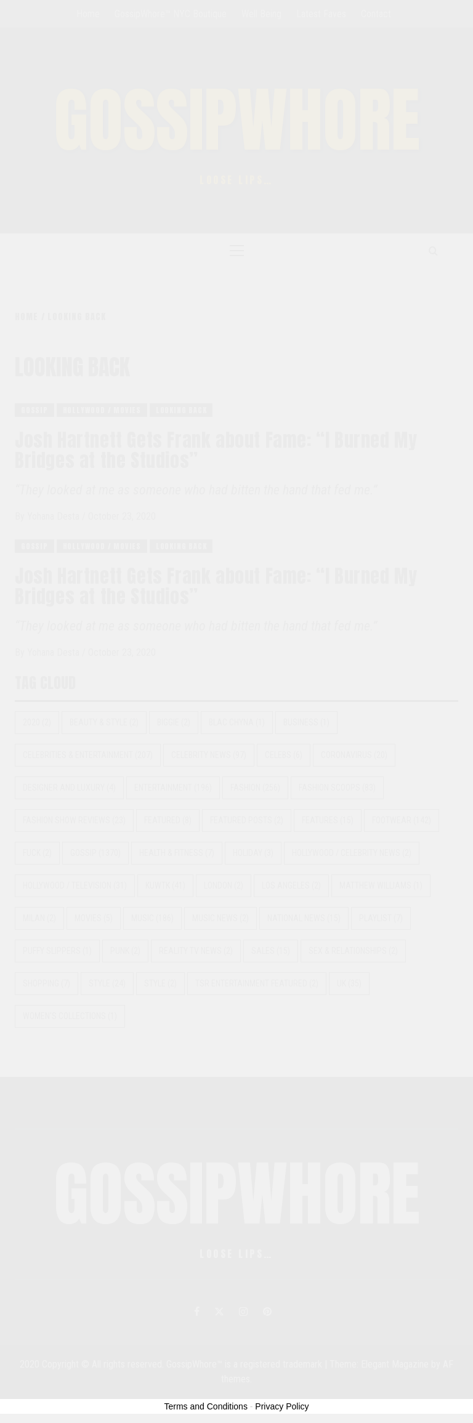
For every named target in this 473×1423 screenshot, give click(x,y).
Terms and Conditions (206, 1406)
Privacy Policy (282, 1406)
